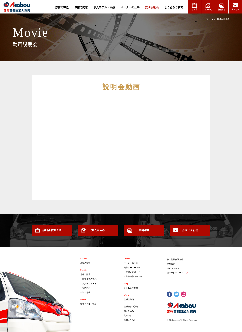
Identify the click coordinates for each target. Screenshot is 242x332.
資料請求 (144, 230)
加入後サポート (89, 283)
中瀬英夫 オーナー (134, 272)
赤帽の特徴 (62, 7)
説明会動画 (152, 7)
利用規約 (171, 264)
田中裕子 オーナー (134, 276)
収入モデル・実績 (104, 7)
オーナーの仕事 (130, 7)
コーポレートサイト (176, 273)
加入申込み (98, 230)
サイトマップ (173, 268)
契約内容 (86, 288)
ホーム (209, 19)
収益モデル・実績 (88, 304)
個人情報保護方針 (175, 259)
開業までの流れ (89, 279)
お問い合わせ (190, 230)
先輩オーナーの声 (132, 267)
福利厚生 (86, 292)
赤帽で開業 (81, 7)
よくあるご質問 (173, 7)
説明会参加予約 (52, 230)
